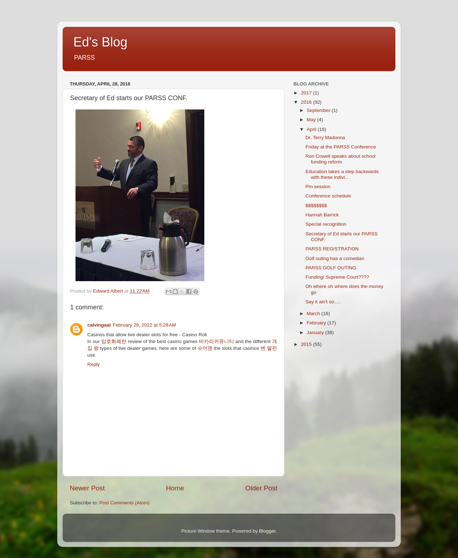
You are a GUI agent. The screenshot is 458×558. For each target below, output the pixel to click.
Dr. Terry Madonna (325, 137)
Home (175, 488)
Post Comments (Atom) (124, 502)
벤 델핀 (268, 348)
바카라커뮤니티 (216, 341)
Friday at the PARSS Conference (341, 147)
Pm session (318, 186)
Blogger (267, 531)
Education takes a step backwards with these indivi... (342, 174)
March (314, 313)
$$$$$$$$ (316, 205)
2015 (307, 344)
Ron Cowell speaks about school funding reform (341, 159)
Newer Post (87, 488)
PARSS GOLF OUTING (331, 267)
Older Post (261, 488)
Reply (93, 364)
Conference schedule (328, 196)
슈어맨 (205, 348)
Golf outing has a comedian (335, 258)
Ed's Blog (100, 42)
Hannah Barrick (322, 214)
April (312, 129)
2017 (307, 93)
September (319, 110)
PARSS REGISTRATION (332, 248)
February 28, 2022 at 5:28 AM (144, 325)
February (317, 323)
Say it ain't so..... (323, 301)
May (312, 119)
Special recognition (326, 224)
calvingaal (99, 325)
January (316, 332)
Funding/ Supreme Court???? (337, 277)
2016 (307, 102)
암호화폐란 (113, 341)
